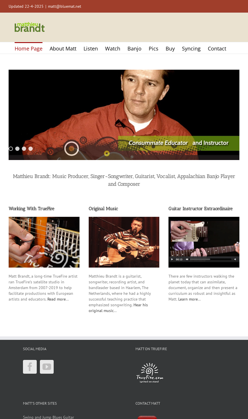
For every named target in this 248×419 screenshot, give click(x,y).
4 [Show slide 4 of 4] (30, 149)
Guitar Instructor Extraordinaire (200, 208)
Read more (56, 299)
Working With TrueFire (31, 208)
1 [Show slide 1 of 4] (11, 149)
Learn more (188, 299)
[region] (124, 115)
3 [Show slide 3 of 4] (24, 149)
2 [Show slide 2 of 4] (17, 149)
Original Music (103, 208)
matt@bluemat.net (64, 6)
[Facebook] (30, 367)
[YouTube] (47, 367)
